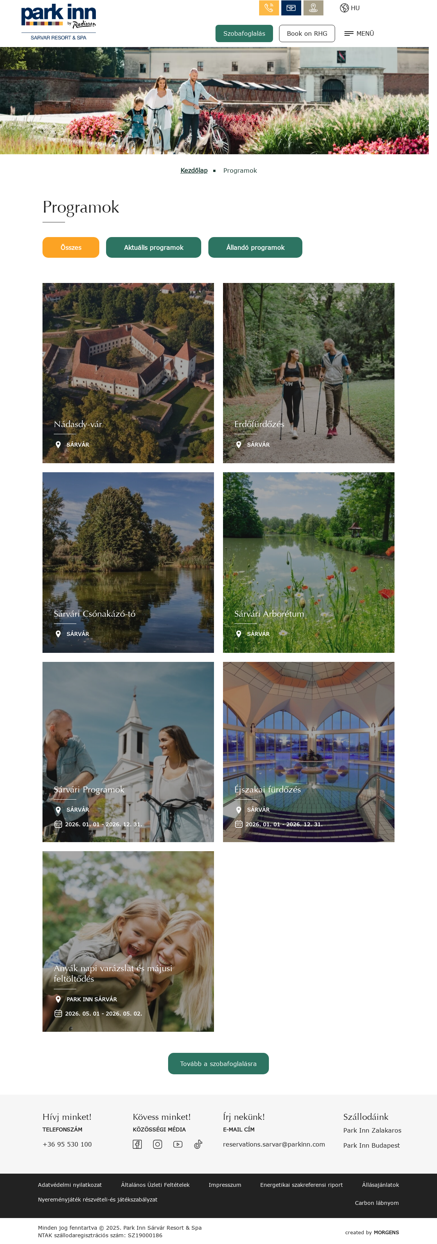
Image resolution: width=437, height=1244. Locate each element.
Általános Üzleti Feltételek (155, 1183)
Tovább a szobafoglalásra (218, 1063)
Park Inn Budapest (371, 1143)
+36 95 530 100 (67, 1142)
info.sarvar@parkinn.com (339, 7)
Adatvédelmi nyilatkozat (70, 1183)
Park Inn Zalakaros (372, 1129)
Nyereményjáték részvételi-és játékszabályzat (98, 1198)
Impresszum (225, 1183)
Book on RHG (354, 32)
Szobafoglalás (292, 32)
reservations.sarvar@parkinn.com (274, 1142)
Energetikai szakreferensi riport (301, 1183)
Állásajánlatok (380, 1183)
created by (370, 1230)
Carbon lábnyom (377, 1201)
